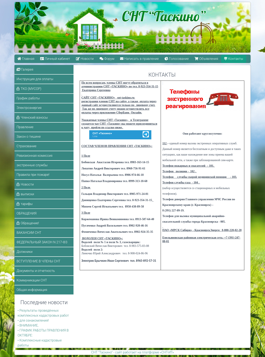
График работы (28, 98)
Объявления (206, 59)
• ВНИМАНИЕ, (28, 325)
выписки (27, 194)
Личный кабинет (55, 59)
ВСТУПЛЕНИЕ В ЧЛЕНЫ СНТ (38, 261)
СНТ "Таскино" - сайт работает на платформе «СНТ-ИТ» (132, 352)
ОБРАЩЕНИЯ (26, 213)
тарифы (27, 204)
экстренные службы (32, 165)
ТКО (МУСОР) (31, 89)
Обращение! (30, 223)
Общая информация (32, 290)
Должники (25, 252)
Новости (85, 59)
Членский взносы (34, 117)
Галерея (25, 69)
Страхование (26, 146)
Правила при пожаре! (33, 175)
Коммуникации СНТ (32, 280)
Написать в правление (139, 59)
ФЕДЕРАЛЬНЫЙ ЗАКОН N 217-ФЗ (42, 242)
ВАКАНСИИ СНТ (29, 233)
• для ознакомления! (33, 320)
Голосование (177, 59)
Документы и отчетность (36, 271)
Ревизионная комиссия (34, 156)
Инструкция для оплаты (35, 79)
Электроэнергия (29, 108)
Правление (25, 127)
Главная (25, 59)
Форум (107, 59)
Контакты (233, 59)
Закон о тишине (29, 137)
